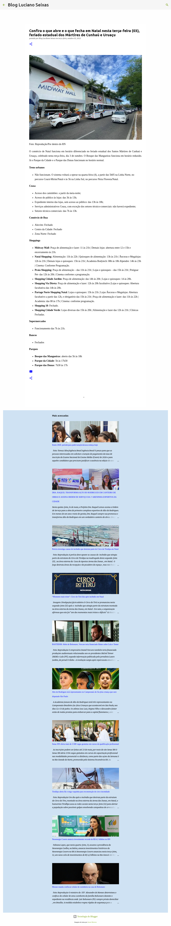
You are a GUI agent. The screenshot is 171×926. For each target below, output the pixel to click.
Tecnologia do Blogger (85, 916)
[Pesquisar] (52, 5)
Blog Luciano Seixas (28, 4)
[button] (31, 44)
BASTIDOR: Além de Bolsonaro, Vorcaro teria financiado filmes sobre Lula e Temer (85, 644)
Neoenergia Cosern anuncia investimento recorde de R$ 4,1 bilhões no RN (81, 839)
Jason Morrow (92, 922)
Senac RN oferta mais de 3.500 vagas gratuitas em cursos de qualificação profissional (85, 744)
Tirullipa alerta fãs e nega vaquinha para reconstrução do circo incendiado (81, 792)
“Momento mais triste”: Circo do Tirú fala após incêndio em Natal (78, 597)
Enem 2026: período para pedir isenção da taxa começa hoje (75, 445)
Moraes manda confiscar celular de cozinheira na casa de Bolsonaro (78, 887)
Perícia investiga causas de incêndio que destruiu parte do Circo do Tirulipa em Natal (85, 549)
